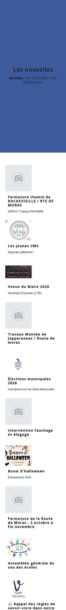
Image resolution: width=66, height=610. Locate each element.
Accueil (16, 78)
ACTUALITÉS (37, 78)
